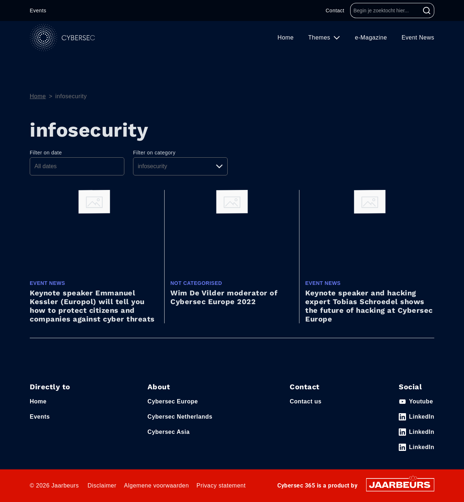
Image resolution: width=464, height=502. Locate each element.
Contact (335, 10)
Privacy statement (221, 485)
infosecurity (71, 96)
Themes (320, 37)
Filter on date (46, 152)
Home (286, 37)
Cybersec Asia (169, 432)
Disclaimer (101, 485)
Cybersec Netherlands (180, 417)
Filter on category (154, 152)
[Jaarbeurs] (400, 484)
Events (38, 10)
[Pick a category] (180, 166)
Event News (418, 37)
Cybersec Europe (173, 401)
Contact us (306, 401)
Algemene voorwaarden (156, 485)
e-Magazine (371, 37)
